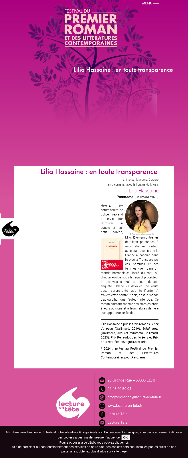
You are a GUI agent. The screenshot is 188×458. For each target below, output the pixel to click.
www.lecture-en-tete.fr (125, 405)
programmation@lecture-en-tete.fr (134, 397)
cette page (119, 451)
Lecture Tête (118, 414)
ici (126, 442)
